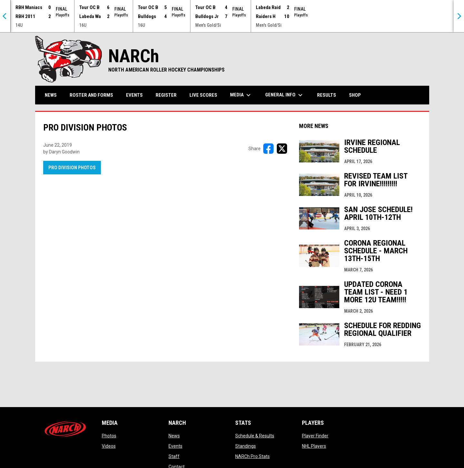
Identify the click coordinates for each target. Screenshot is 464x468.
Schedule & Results (254, 435)
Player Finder (315, 435)
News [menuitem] (51, 95)
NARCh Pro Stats (252, 456)
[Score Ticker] (232, 16)
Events (175, 446)
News (174, 435)
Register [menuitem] (166, 95)
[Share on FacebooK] (268, 148)
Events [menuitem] (134, 95)
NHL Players (314, 446)
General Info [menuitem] (284, 95)
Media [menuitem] (241, 95)
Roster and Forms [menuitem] (91, 95)
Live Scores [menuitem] (203, 95)
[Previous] (5, 16)
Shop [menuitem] (357, 95)
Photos (109, 435)
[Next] (459, 16)
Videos (109, 446)
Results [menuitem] (326, 95)
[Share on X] (282, 148)
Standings (245, 446)
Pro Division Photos (72, 168)
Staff (174, 456)
